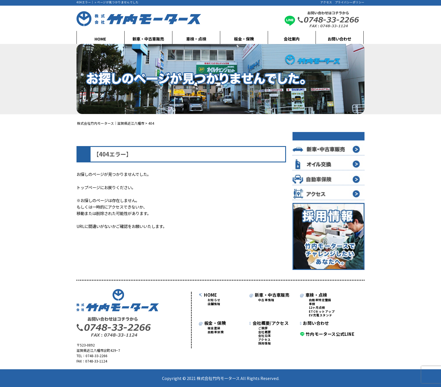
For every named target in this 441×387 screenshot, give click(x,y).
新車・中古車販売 (148, 39)
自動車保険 (216, 332)
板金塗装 (214, 328)
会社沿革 (264, 336)
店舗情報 (214, 304)
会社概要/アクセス (269, 323)
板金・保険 (244, 39)
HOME (100, 39)
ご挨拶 (263, 328)
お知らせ (214, 300)
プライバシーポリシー (349, 2)
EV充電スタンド (320, 315)
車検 (312, 304)
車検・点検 (196, 39)
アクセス (326, 2)
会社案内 (292, 39)
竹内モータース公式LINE (327, 334)
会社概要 (264, 332)
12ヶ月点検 (317, 308)
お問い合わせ (339, 39)
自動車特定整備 (320, 300)
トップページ (88, 187)
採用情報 (264, 343)
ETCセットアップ (322, 312)
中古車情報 (266, 300)
